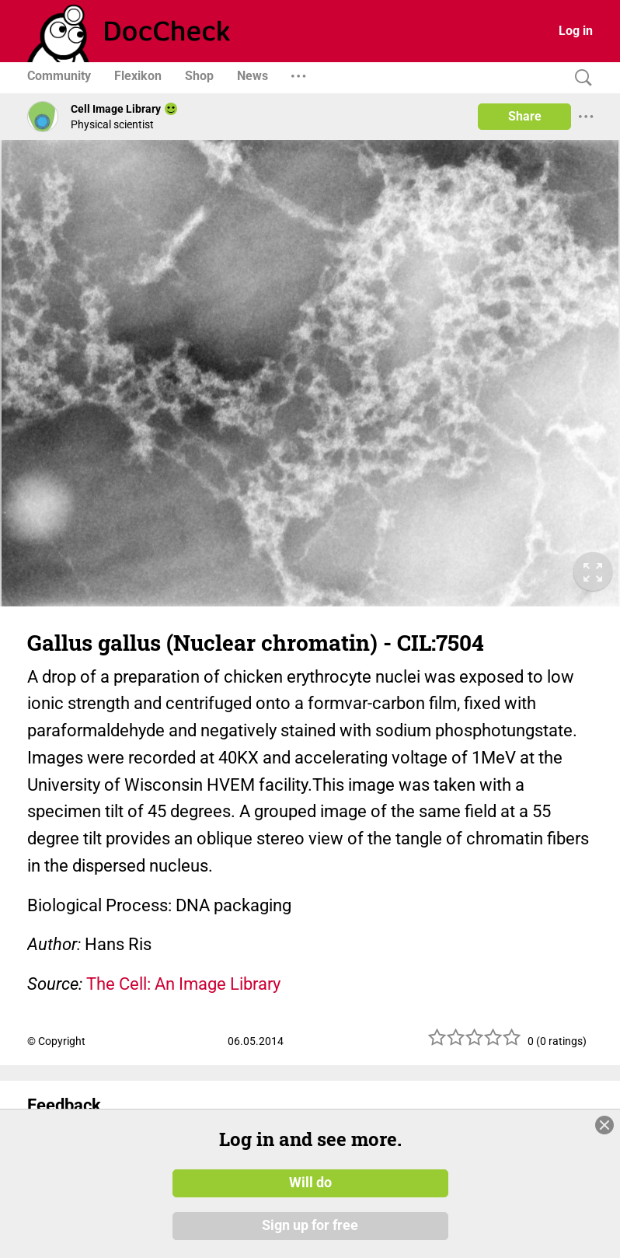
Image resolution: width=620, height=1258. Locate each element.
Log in (576, 30)
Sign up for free (310, 1226)
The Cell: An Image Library (183, 984)
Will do (310, 1182)
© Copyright (56, 1041)
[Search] (579, 78)
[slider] (474, 1043)
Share (525, 116)
